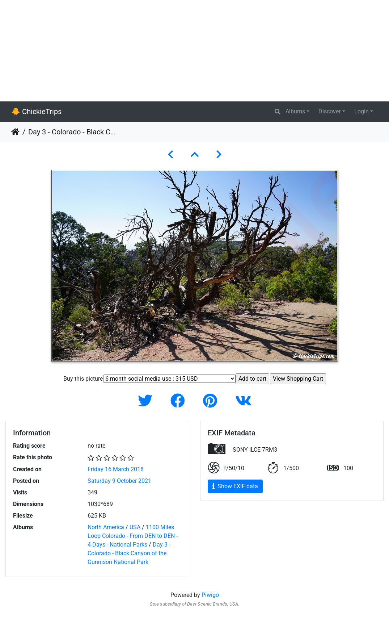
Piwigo (210, 594)
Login (361, 111)
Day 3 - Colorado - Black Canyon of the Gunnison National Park (129, 553)
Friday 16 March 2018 (116, 469)
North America (106, 527)
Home (15, 131)
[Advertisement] (194, 50)
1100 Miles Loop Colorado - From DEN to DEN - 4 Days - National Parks (133, 536)
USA (135, 527)
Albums (295, 111)
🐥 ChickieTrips (36, 111)
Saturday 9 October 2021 (119, 480)
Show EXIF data (235, 486)
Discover (329, 111)
